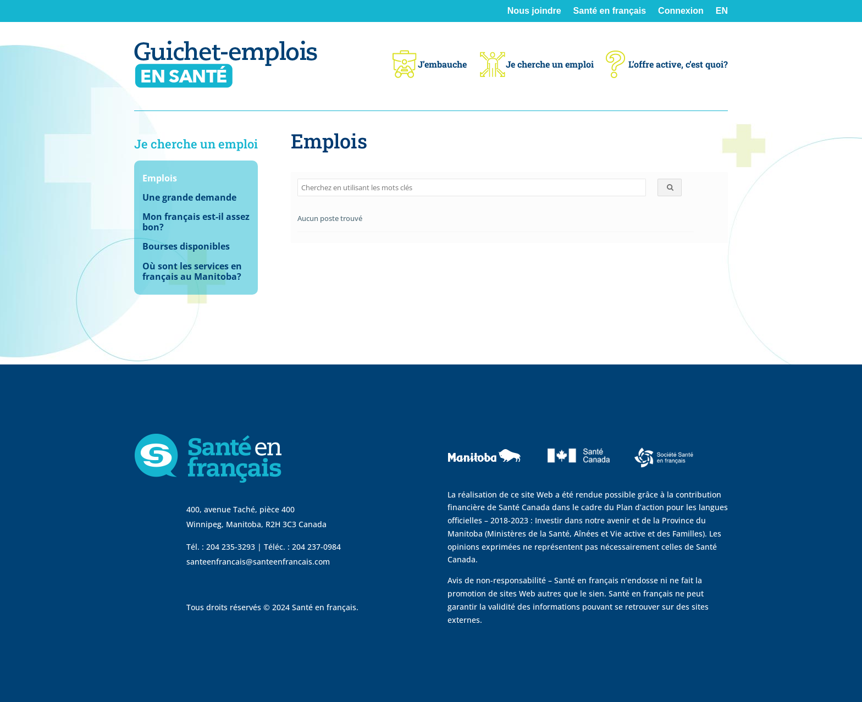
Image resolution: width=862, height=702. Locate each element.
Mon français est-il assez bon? (196, 222)
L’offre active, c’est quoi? (667, 64)
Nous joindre (534, 11)
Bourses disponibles (186, 246)
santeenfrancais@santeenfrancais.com (258, 561)
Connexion (681, 11)
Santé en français (609, 11)
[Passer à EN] (722, 19)
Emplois (159, 178)
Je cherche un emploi (536, 64)
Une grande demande (189, 197)
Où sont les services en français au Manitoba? (192, 272)
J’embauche (429, 64)
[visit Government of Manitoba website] (485, 481)
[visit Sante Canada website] (577, 478)
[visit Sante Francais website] (663, 470)
